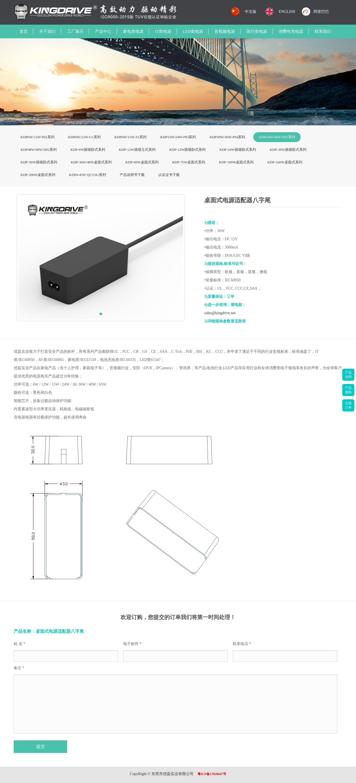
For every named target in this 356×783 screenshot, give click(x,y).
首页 (23, 31)
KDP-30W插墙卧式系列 (288, 150)
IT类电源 (163, 31)
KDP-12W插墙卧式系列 (187, 150)
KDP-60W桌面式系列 (142, 162)
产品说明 (348, 375)
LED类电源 (193, 31)
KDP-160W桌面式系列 (284, 162)
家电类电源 (133, 31)
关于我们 (47, 31)
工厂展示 (75, 31)
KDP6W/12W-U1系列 (84, 137)
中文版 (250, 12)
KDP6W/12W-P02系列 (37, 137)
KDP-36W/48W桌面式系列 (91, 162)
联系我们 (323, 31)
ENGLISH (287, 12)
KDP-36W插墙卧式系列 (39, 162)
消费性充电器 (291, 31)
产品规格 (348, 390)
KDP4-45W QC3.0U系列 (87, 175)
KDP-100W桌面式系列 (236, 162)
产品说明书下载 (132, 175)
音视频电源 (224, 31)
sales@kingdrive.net (220, 313)
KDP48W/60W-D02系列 (39, 150)
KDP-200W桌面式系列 (38, 175)
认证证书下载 (169, 175)
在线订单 (348, 405)
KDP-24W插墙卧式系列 (238, 150)
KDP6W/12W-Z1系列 (130, 137)
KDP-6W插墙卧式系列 (87, 150)
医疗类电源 (256, 31)
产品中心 (103, 31)
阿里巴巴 (321, 12)
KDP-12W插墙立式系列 (137, 150)
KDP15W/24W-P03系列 (178, 137)
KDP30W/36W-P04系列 (227, 137)
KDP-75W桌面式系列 (188, 162)
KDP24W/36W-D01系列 (277, 137)
